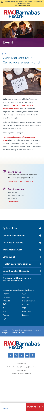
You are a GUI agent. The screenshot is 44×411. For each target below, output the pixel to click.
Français (25, 297)
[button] (35, 407)
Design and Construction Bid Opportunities (17, 279)
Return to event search (19, 182)
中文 (24, 308)
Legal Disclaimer (34, 367)
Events (7, 54)
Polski (5, 311)
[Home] (22, 14)
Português (26, 311)
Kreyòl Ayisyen (28, 301)
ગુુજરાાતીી (6, 301)
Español (25, 315)
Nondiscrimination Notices (12, 367)
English (6, 294)
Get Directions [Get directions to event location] (13, 201)
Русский (6, 315)
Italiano (25, 304)
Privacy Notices (21, 363)
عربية (24, 294)
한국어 (5, 308)
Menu (5, 407)
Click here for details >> (21, 5)
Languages (24, 367)
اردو (4, 318)
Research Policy (21, 371)
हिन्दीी (5, 304)
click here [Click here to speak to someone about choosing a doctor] (21, 332)
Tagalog (6, 297)
